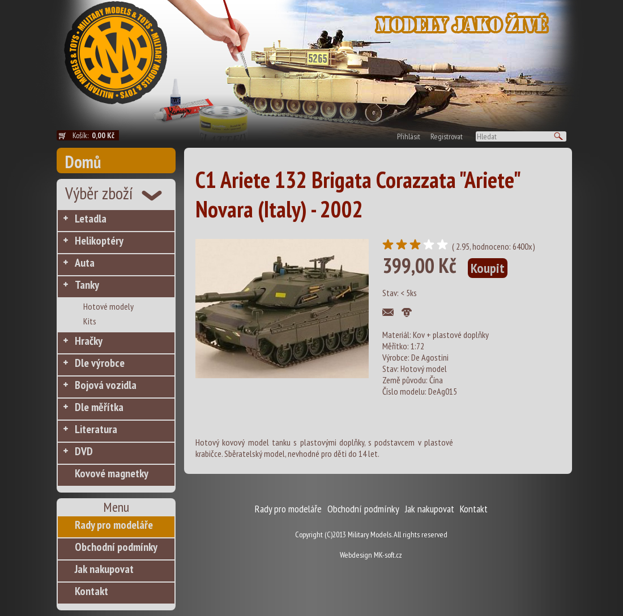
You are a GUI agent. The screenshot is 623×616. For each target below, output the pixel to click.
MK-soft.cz (388, 555)
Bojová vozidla (105, 385)
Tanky (87, 284)
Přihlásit (408, 136)
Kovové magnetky (111, 473)
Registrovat (446, 136)
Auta (85, 262)
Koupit (488, 268)
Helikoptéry (99, 240)
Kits (89, 321)
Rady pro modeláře (114, 524)
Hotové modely (108, 306)
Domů (83, 162)
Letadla (90, 218)
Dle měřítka (99, 407)
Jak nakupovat (104, 569)
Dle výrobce (100, 363)
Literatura (96, 429)
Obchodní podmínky (116, 547)
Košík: (95, 135)
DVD (84, 451)
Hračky (89, 340)
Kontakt (91, 591)
